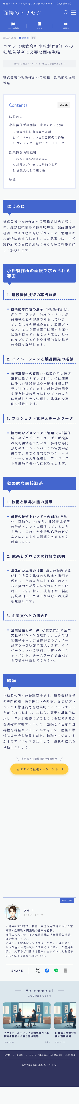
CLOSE (64, 105)
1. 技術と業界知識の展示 (30, 159)
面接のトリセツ (22, 13)
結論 (12, 179)
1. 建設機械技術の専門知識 (32, 132)
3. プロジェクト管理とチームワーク (39, 143)
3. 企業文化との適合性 (29, 170)
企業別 (24, 38)
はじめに (16, 116)
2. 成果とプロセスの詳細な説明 (35, 164)
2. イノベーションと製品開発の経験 (38, 137)
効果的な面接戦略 (22, 152)
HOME (7, 1055)
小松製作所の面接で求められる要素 (36, 124)
